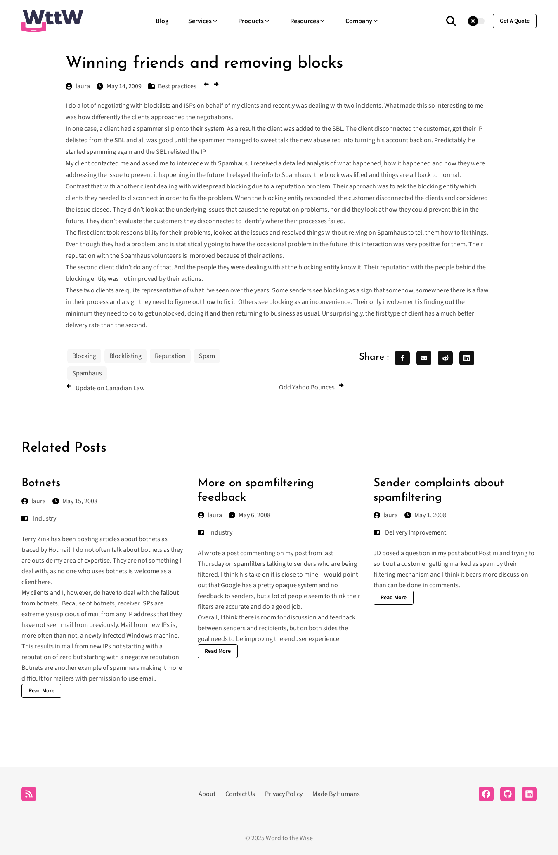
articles (109, 539)
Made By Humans (336, 793)
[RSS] (28, 794)
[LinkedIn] (529, 794)
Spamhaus (87, 373)
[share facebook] (402, 358)
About (207, 793)
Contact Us (240, 793)
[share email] (423, 358)
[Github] (507, 794)
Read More (41, 691)
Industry (44, 518)
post (233, 553)
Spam (207, 355)
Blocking (84, 355)
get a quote (515, 21)
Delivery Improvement (415, 532)
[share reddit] (445, 358)
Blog (162, 21)
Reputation (170, 355)
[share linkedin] (466, 358)
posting (87, 539)
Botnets (40, 483)
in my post (445, 553)
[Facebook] (486, 794)
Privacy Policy (284, 793)
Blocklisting (125, 355)
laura (33, 501)
